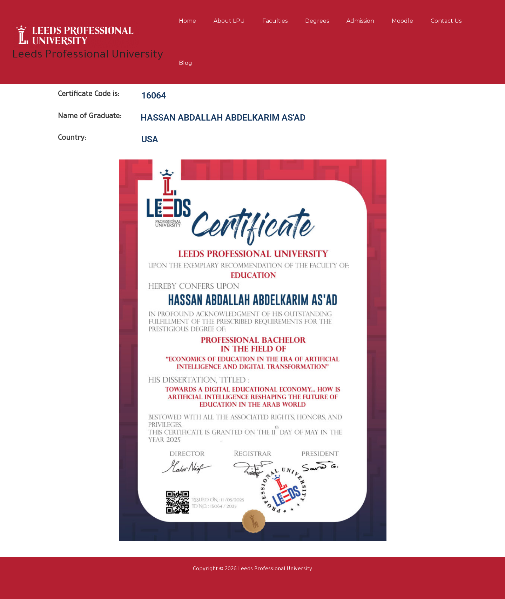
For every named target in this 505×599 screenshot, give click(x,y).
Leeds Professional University (87, 55)
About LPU (229, 21)
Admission (360, 21)
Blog (185, 63)
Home (187, 21)
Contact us (446, 21)
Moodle (402, 21)
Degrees (317, 21)
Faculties (275, 21)
